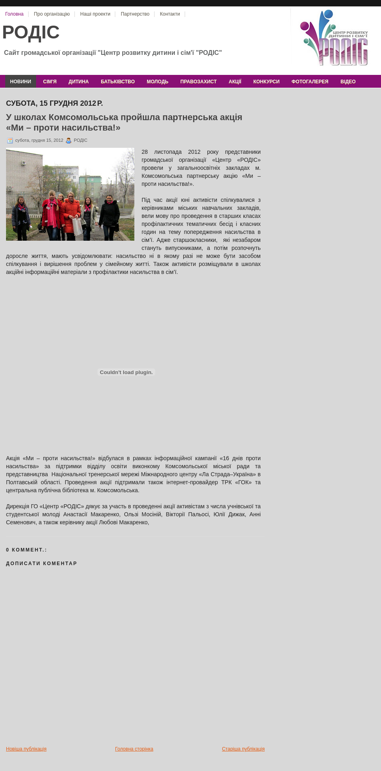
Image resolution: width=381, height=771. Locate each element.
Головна (14, 14)
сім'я (50, 82)
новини (20, 82)
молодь (157, 82)
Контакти (170, 14)
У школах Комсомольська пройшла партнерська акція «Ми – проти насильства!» (124, 122)
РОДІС (31, 32)
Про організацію (52, 14)
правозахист (198, 82)
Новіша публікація (26, 749)
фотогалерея (310, 82)
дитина (79, 82)
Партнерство (135, 14)
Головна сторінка (134, 749)
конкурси (266, 82)
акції (235, 82)
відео (348, 82)
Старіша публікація (243, 749)
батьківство (118, 82)
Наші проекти (95, 14)
